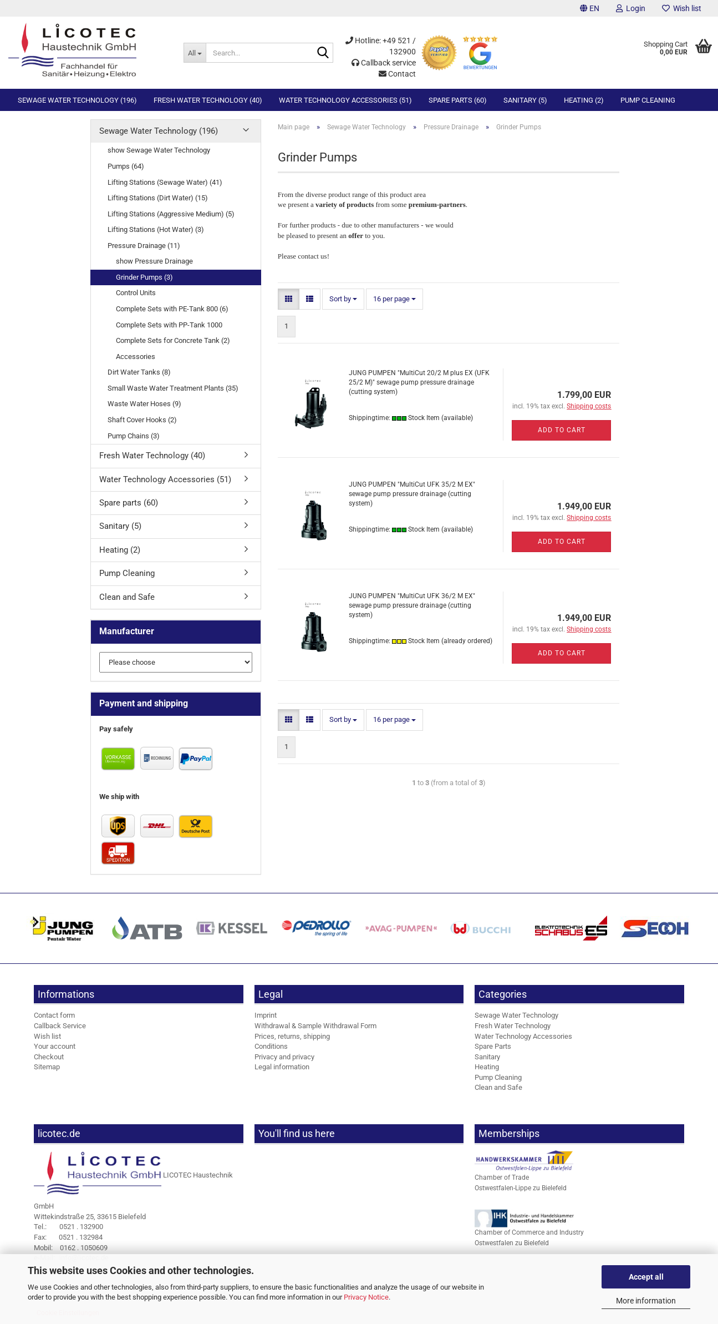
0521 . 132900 (68, 1226)
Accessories (135, 356)
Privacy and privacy (284, 1057)
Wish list (681, 8)
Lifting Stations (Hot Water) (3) (156, 229)
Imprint (265, 1015)
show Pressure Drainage (154, 261)
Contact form (54, 1015)
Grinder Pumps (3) (144, 277)
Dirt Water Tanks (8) (139, 372)
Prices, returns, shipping (292, 1036)
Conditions (271, 1046)
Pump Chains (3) (134, 436)
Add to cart (561, 430)
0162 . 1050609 (71, 1248)
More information (646, 1300)
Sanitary (487, 1057)
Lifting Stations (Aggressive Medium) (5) (171, 214)
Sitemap (47, 1067)
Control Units (136, 293)
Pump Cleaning (647, 100)
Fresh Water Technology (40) (208, 100)
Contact (397, 73)
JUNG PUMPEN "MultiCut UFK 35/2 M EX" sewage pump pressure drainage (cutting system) (412, 494)
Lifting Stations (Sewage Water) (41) (165, 182)
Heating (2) (584, 100)
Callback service (384, 62)
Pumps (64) (126, 166)
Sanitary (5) (525, 100)
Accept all (646, 1276)
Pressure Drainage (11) (144, 245)
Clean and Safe (127, 597)
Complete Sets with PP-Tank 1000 (169, 325)
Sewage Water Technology (516, 1015)
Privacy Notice (366, 1297)
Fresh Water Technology (513, 1026)
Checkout (49, 1057)
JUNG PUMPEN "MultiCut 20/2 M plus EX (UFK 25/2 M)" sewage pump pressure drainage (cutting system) (419, 382)
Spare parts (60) (458, 100)
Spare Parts (493, 1046)
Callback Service (60, 1026)
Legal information (281, 1067)
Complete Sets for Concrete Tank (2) (173, 340)
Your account (54, 1046)
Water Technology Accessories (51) (345, 100)
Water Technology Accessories (523, 1036)
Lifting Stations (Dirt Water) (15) (158, 198)
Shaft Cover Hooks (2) (142, 420)
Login (630, 8)
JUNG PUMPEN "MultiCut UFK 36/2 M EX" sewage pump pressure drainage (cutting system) (412, 605)
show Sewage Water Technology (159, 150)
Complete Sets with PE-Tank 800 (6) (172, 309)
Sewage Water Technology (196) (77, 100)
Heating (487, 1067)
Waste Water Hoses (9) (144, 404)
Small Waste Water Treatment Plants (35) (173, 388)
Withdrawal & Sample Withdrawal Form (315, 1026)
